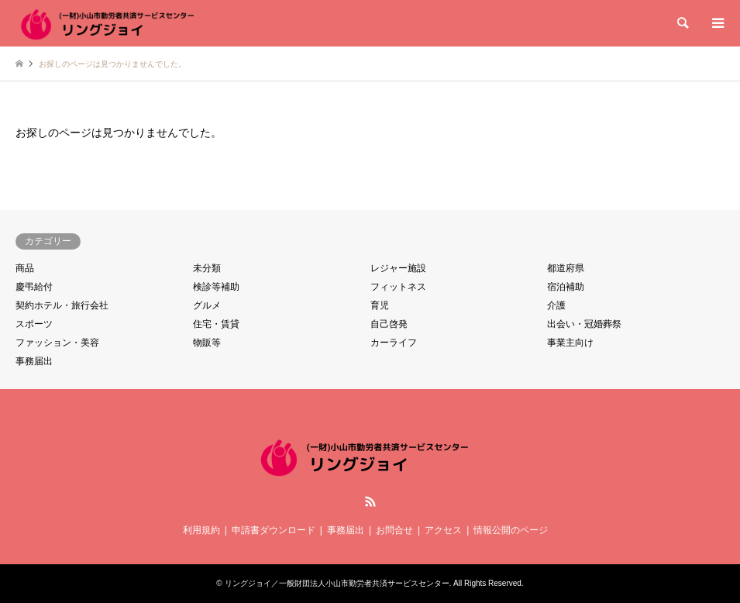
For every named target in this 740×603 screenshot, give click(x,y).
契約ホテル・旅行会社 (61, 305)
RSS (370, 501)
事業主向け (570, 342)
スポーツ (34, 324)
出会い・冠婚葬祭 (584, 324)
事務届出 (34, 361)
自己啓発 (389, 324)
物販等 (207, 342)
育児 (379, 305)
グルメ (207, 305)
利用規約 (201, 530)
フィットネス (398, 286)
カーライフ (393, 342)
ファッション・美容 (57, 342)
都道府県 (565, 268)
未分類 (207, 268)
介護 (556, 305)
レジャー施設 (398, 268)
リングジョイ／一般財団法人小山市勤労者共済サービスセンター (337, 583)
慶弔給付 (34, 286)
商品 (24, 268)
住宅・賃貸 (216, 324)
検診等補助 (216, 286)
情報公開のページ (510, 530)
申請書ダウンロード (273, 530)
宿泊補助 (565, 286)
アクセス (443, 530)
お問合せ (394, 530)
